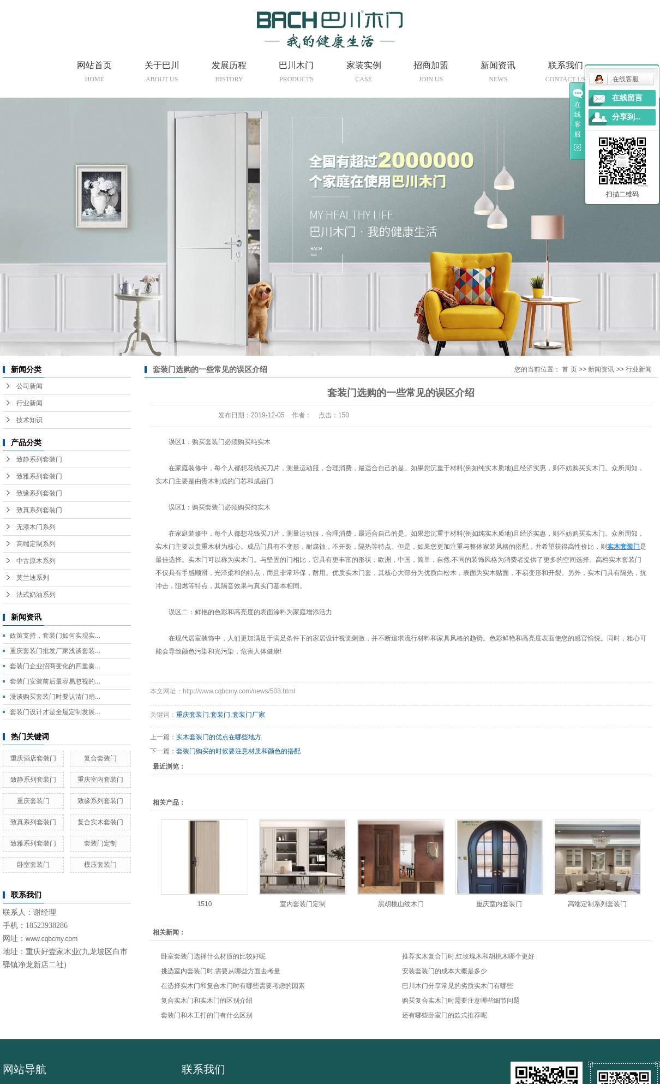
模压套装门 (100, 865)
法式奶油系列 (36, 594)
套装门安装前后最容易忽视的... (55, 681)
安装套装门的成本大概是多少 (444, 971)
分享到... (626, 117)
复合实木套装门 (100, 822)
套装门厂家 (248, 714)
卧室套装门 (33, 865)
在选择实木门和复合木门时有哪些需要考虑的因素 (233, 986)
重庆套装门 (33, 801)
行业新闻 (29, 403)
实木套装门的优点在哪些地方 (218, 737)
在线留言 (627, 98)
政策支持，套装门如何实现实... (55, 635)
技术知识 (29, 420)
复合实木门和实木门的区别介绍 (207, 1000)
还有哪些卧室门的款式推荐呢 (444, 1015)
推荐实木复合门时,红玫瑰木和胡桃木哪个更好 (468, 956)
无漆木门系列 (36, 527)
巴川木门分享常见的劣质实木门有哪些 (457, 986)
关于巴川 (162, 74)
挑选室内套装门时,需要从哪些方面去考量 (220, 971)
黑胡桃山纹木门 (401, 904)
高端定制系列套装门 (597, 904)
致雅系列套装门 (39, 476)
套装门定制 (100, 843)
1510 (204, 904)
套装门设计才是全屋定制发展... (55, 712)
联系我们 (565, 74)
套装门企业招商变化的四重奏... (55, 666)
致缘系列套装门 (39, 493)
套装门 (220, 714)
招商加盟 (430, 74)
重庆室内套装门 (100, 779)
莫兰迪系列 (32, 578)
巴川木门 (296, 74)
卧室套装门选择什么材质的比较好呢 (213, 956)
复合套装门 (100, 758)
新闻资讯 (498, 74)
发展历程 (229, 74)
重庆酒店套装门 (33, 758)
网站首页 (94, 74)
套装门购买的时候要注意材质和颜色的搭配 (238, 751)
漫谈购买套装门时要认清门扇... (55, 696)
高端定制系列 (36, 544)
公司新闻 (29, 386)
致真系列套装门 (39, 510)
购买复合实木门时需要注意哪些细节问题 (461, 1000)
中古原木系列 (36, 561)
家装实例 (363, 74)
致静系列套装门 (39, 459)
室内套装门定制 (303, 904)
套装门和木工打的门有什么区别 (207, 1015)
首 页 (569, 369)
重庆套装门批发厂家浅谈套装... (55, 651)
